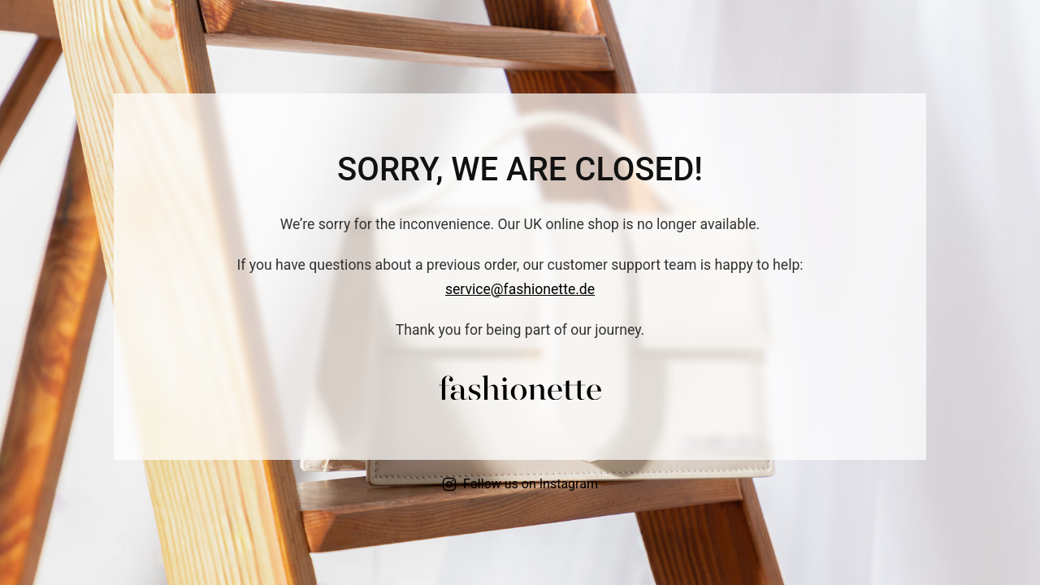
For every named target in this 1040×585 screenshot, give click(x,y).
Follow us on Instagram (520, 484)
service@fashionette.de (520, 289)
